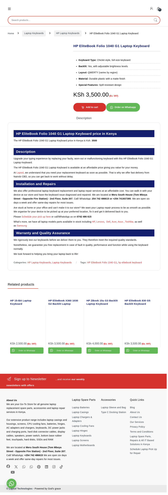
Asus (121, 221)
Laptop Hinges (79, 430)
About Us (135, 412)
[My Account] (151, 8)
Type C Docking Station (113, 412)
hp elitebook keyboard (130, 262)
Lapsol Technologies (20, 488)
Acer (114, 221)
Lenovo (100, 221)
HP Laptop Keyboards (67, 33)
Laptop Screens (80, 440)
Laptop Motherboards (83, 445)
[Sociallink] (8, 466)
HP (93, 221)
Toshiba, (129, 221)
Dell (108, 221)
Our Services (137, 422)
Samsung (22, 225)
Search (155, 20)
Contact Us (136, 417)
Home (11, 33)
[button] (123, 107)
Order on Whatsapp (125, 107)
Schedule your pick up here (36, 216)
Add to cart (92, 107)
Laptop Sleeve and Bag (113, 407)
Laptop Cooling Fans (83, 426)
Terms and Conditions (141, 431)
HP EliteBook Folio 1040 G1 (102, 262)
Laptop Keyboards (34, 33)
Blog (132, 407)
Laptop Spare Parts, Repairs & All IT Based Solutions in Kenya (142, 440)
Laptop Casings (80, 412)
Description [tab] (84, 118)
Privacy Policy (137, 426)
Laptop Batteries (81, 407)
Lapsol (20, 172)
